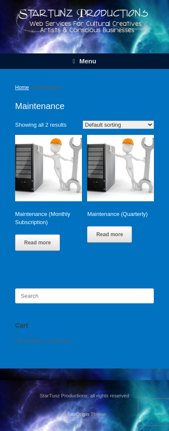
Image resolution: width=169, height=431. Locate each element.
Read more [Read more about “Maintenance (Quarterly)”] (109, 234)
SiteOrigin (78, 414)
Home (22, 87)
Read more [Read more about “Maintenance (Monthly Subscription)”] (37, 243)
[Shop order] (118, 125)
